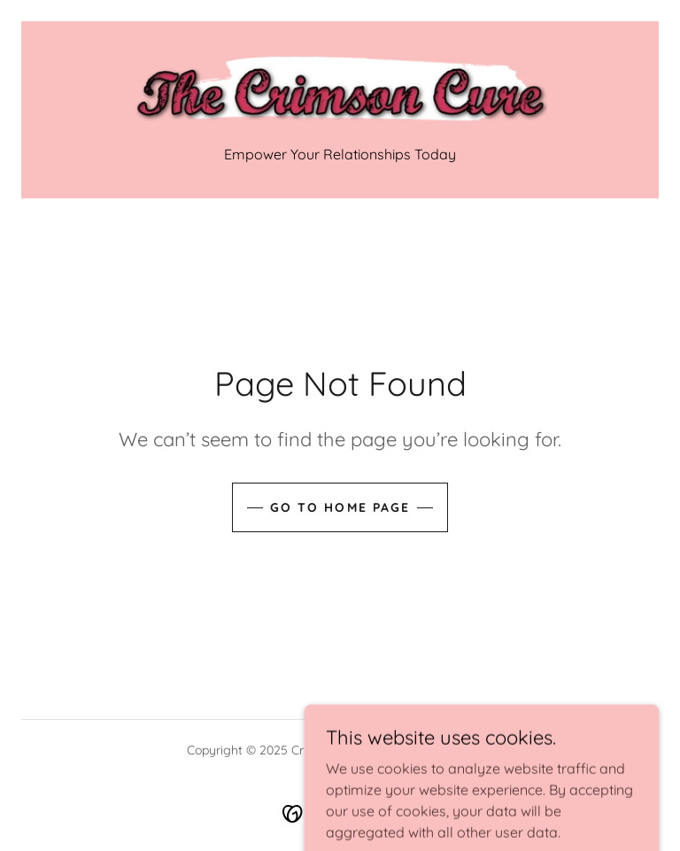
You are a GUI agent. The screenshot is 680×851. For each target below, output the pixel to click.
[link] (340, 92)
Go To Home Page (339, 507)
